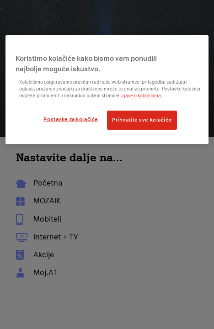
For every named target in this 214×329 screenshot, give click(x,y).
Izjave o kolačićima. (141, 96)
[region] (107, 89)
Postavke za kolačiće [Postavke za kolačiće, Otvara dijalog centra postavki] (70, 119)
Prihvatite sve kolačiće (142, 120)
